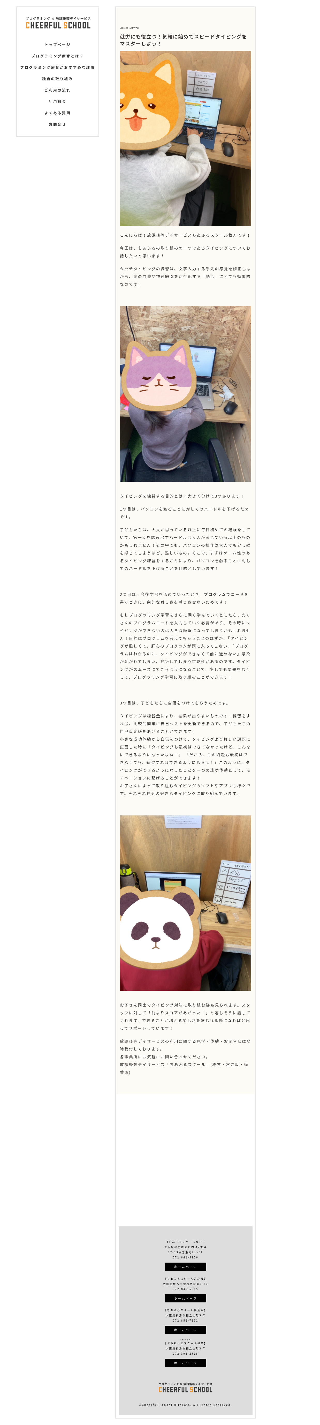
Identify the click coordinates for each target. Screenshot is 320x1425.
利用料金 (57, 101)
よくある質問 (57, 112)
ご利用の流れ (57, 90)
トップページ (57, 44)
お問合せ (57, 124)
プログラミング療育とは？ (57, 55)
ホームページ (185, 1266)
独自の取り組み (57, 78)
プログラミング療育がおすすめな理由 (57, 67)
